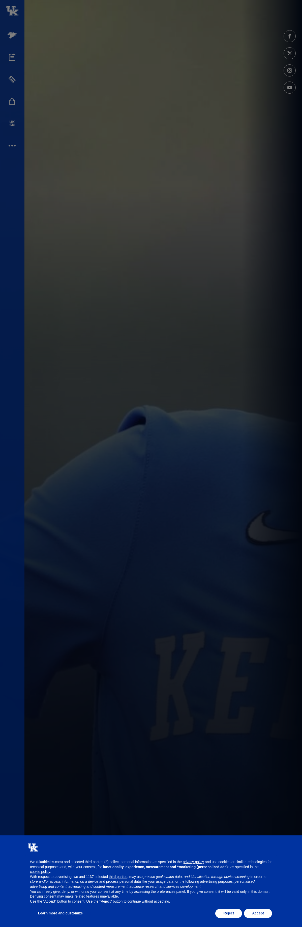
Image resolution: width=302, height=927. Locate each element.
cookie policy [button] (40, 872)
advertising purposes (216, 881)
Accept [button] (258, 913)
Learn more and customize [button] (60, 913)
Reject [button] (228, 913)
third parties (118, 877)
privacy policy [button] (193, 862)
